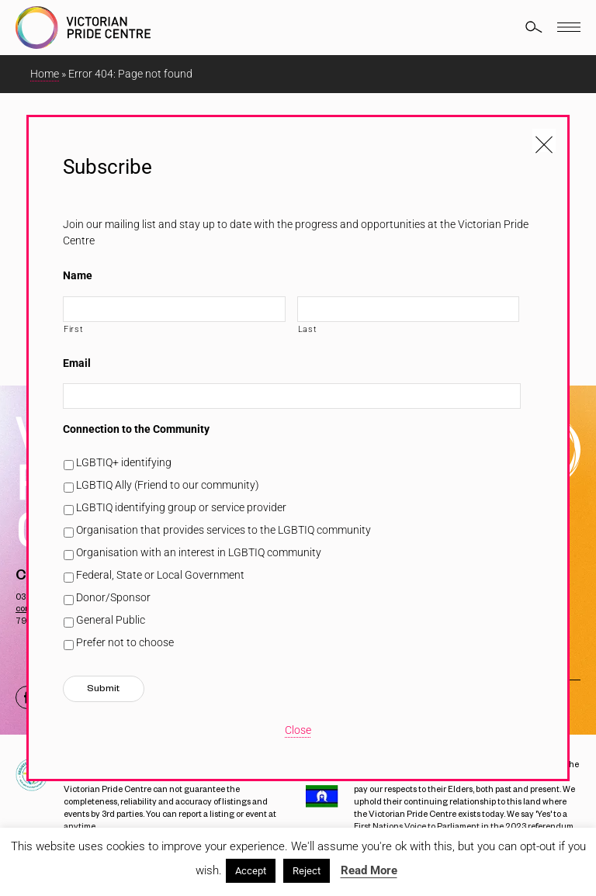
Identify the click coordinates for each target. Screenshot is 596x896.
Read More (369, 870)
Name (77, 275)
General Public (110, 620)
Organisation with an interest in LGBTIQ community (198, 552)
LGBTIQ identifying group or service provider (181, 507)
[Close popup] (544, 140)
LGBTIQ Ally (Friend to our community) (167, 485)
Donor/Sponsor (113, 597)
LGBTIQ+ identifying (124, 462)
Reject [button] (307, 871)
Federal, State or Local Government (160, 575)
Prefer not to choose (125, 642)
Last (307, 328)
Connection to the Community (136, 429)
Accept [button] (250, 871)
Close (298, 730)
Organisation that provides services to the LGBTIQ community (223, 530)
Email (77, 363)
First (73, 328)
